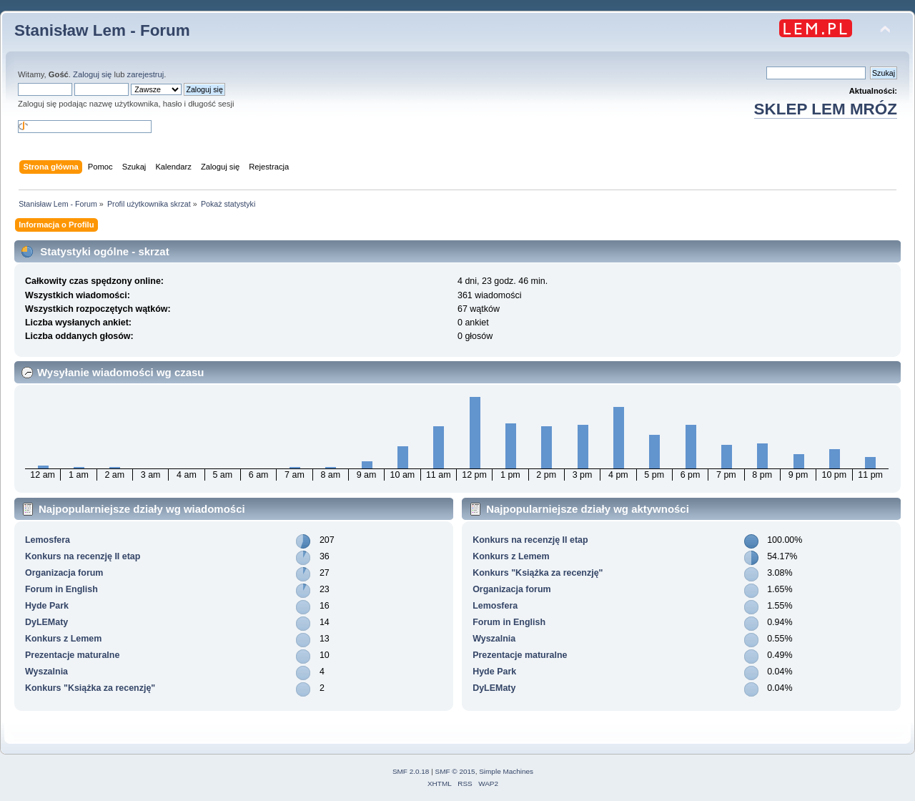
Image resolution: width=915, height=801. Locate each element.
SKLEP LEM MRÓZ (825, 109)
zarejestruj (145, 74)
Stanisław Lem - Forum (102, 30)
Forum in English (61, 589)
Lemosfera (47, 540)
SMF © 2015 (455, 771)
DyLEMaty (46, 622)
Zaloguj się (92, 74)
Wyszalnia (46, 672)
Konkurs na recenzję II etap (82, 556)
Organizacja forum (64, 573)
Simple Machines (506, 771)
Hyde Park (47, 606)
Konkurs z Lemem (63, 639)
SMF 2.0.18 (411, 771)
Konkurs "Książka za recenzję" (90, 688)
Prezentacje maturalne (72, 655)
